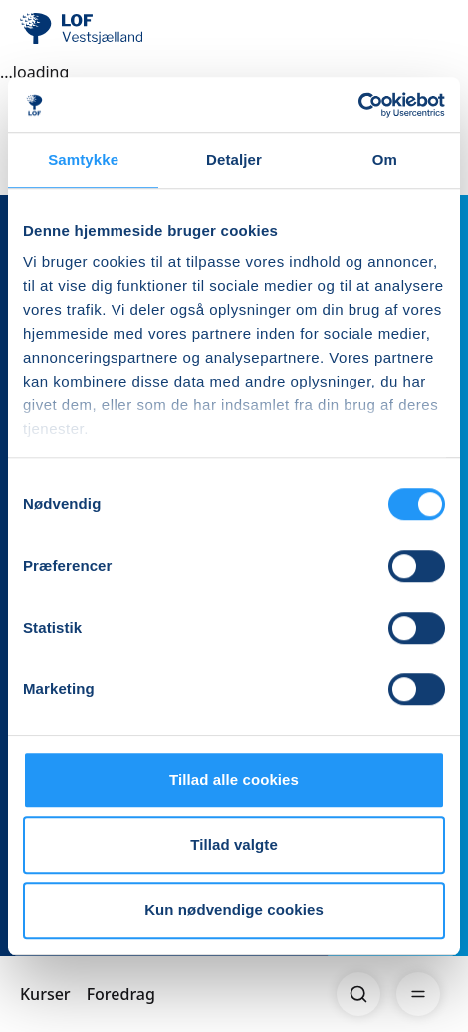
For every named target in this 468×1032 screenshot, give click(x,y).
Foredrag (121, 994)
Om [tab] (384, 159)
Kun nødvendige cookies (234, 910)
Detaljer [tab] (234, 159)
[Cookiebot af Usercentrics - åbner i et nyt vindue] (358, 105)
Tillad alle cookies (234, 779)
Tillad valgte (234, 844)
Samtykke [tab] (83, 159)
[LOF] (120, 30)
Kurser (45, 994)
